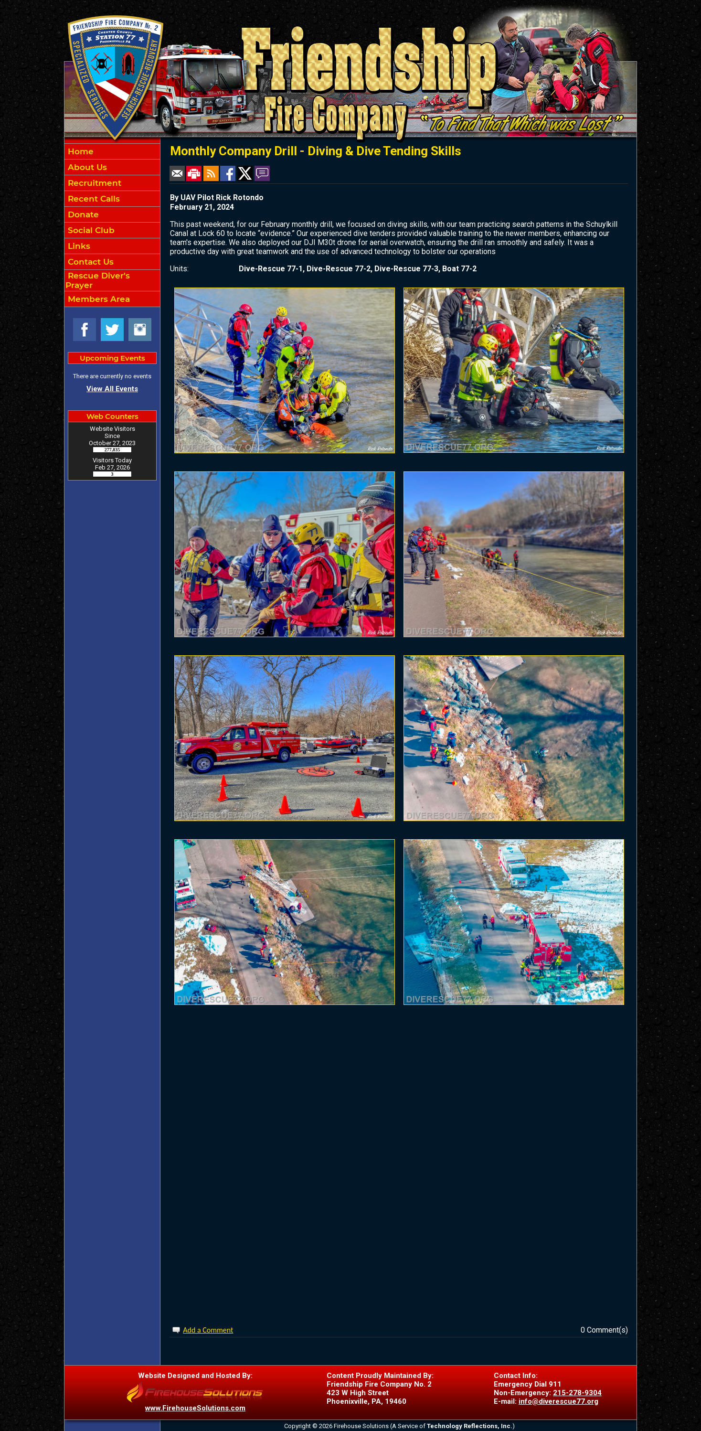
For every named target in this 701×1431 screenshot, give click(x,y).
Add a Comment (208, 1330)
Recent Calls (92, 198)
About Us (86, 167)
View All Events (112, 388)
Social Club (90, 230)
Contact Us (89, 262)
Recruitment (93, 183)
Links (77, 246)
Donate (82, 214)
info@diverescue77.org (558, 1401)
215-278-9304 (577, 1392)
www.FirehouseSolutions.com (195, 1408)
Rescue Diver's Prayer (97, 280)
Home (79, 151)
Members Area (97, 299)
